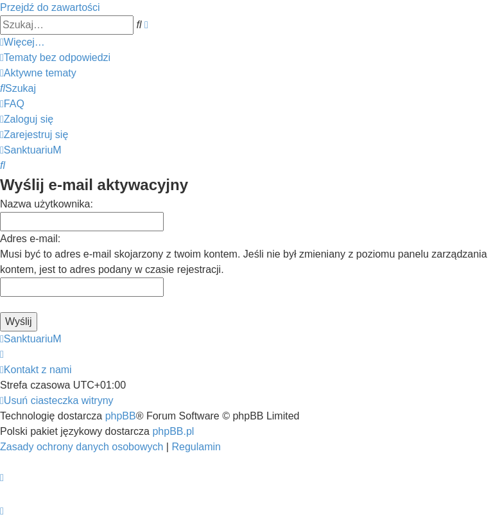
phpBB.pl (173, 431)
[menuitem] (55, 57)
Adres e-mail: (30, 238)
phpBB (120, 415)
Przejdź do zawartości (50, 7)
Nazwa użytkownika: (46, 203)
